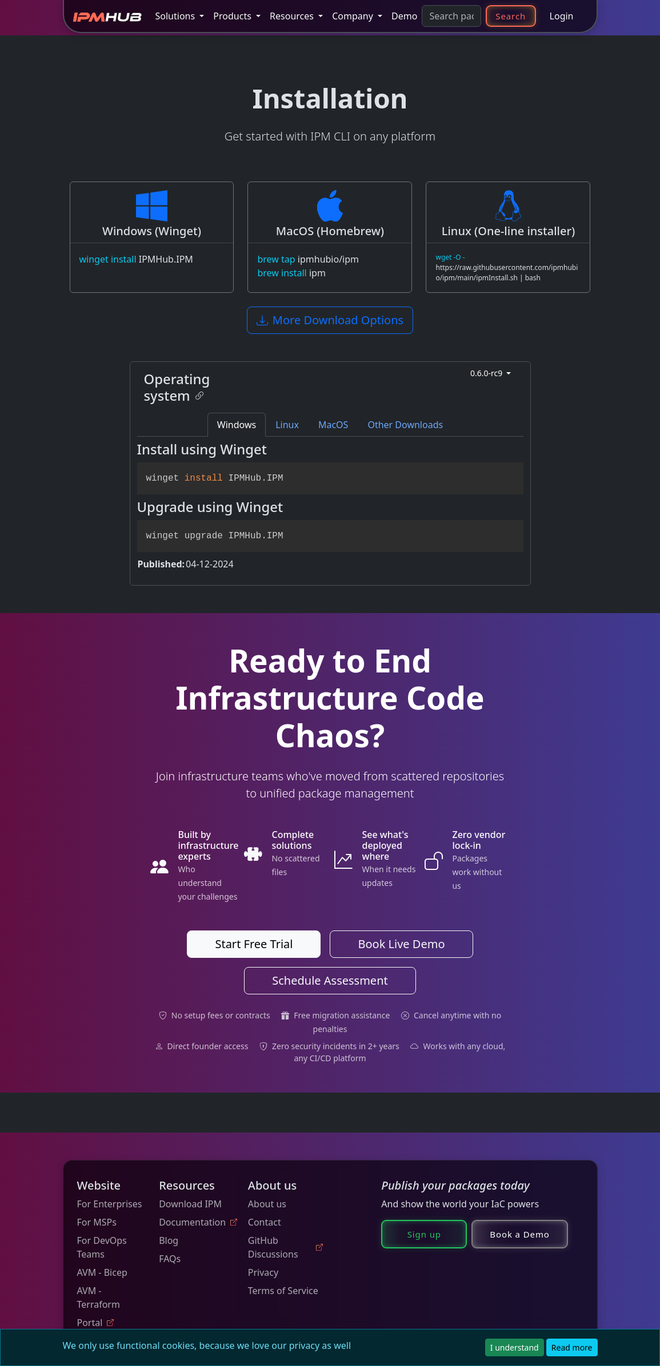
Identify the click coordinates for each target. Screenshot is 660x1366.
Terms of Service (283, 1290)
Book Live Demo (401, 944)
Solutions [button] (176, 16)
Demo (404, 16)
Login (562, 16)
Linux (287, 424)
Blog (168, 1240)
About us (267, 1204)
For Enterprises (109, 1204)
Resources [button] (293, 16)
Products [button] (233, 16)
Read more (572, 1347)
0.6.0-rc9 (487, 373)
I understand (514, 1347)
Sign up (424, 1234)
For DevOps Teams (102, 1247)
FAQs (170, 1258)
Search (510, 16)
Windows (236, 424)
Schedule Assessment (329, 980)
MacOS (333, 424)
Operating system (177, 387)
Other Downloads (405, 424)
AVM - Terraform (98, 1297)
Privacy (263, 1272)
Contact (264, 1222)
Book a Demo (520, 1234)
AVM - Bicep (102, 1272)
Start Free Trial (254, 944)
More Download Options (330, 320)
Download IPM (190, 1204)
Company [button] (353, 16)
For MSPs (97, 1222)
